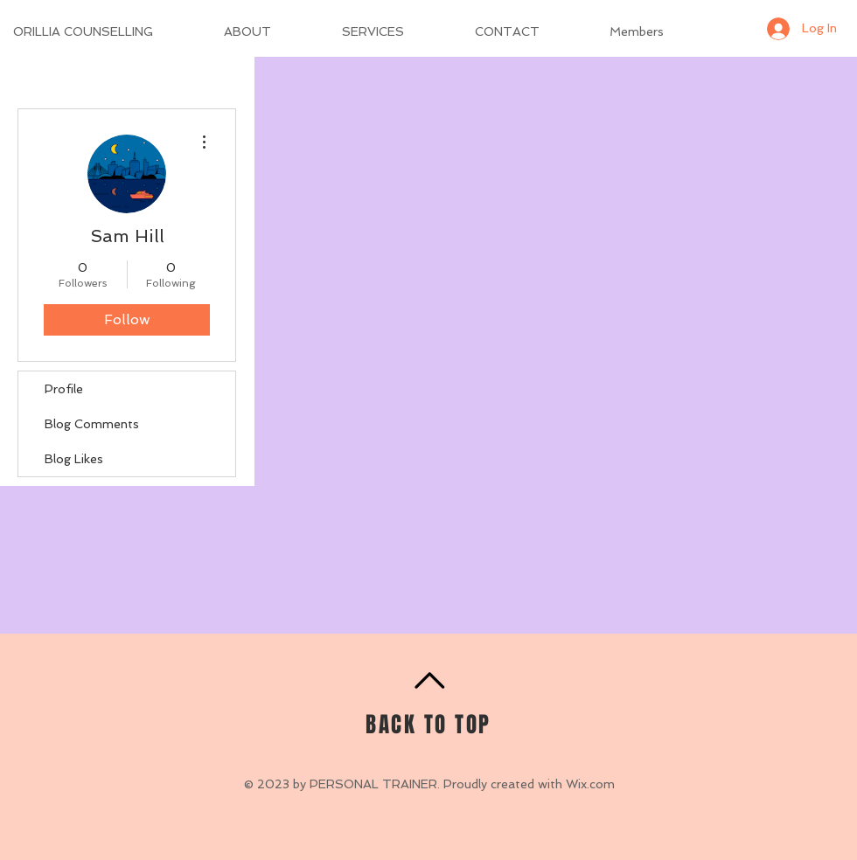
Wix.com (590, 784)
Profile (64, 389)
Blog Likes (74, 459)
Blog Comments (92, 424)
